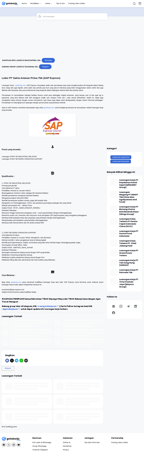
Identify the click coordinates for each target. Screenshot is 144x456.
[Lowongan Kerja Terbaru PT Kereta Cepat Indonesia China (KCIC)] (113, 221)
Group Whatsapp (39, 446)
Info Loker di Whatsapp (41, 442)
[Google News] (113, 306)
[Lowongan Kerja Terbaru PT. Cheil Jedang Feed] (113, 243)
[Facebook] (7, 360)
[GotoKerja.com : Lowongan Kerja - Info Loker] (11, 439)
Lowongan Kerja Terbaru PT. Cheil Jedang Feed (127, 243)
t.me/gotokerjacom (47, 306)
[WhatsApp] (21, 360)
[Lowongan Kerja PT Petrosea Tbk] (113, 272)
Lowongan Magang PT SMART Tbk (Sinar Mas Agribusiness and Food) (128, 197)
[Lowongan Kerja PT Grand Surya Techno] (113, 252)
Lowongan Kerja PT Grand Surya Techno (128, 253)
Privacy (66, 450)
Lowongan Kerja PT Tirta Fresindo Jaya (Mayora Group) (128, 283)
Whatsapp (48, 60)
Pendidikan (36, 3)
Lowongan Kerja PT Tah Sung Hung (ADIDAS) (128, 262)
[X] (12, 360)
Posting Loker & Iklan (76, 3)
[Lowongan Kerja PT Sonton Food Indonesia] (113, 233)
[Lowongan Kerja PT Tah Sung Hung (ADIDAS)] (113, 262)
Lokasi (49, 3)
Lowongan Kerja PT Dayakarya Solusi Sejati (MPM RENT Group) (128, 184)
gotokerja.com (20, 85)
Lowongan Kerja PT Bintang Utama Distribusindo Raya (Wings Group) (129, 210)
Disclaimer (67, 446)
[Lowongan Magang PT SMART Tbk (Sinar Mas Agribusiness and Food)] (113, 194)
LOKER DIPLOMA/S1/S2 (120, 157)
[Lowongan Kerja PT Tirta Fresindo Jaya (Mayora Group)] (113, 281)
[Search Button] (134, 3)
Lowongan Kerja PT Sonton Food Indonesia (128, 233)
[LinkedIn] (135, 306)
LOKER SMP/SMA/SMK (120, 161)
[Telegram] (17, 360)
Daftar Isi (66, 442)
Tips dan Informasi (92, 442)
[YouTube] (19, 445)
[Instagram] (121, 306)
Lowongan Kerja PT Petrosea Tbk (128, 271)
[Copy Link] (26, 360)
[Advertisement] (72, 39)
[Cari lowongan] (74, 16)
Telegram (45, 67)
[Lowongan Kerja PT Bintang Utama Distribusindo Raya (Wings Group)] (113, 209)
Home (24, 3)
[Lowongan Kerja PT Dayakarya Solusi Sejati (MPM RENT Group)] (113, 182)
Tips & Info (60, 3)
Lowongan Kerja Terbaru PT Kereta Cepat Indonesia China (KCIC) (128, 223)
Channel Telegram (40, 450)
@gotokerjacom (10, 309)
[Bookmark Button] (140, 3)
